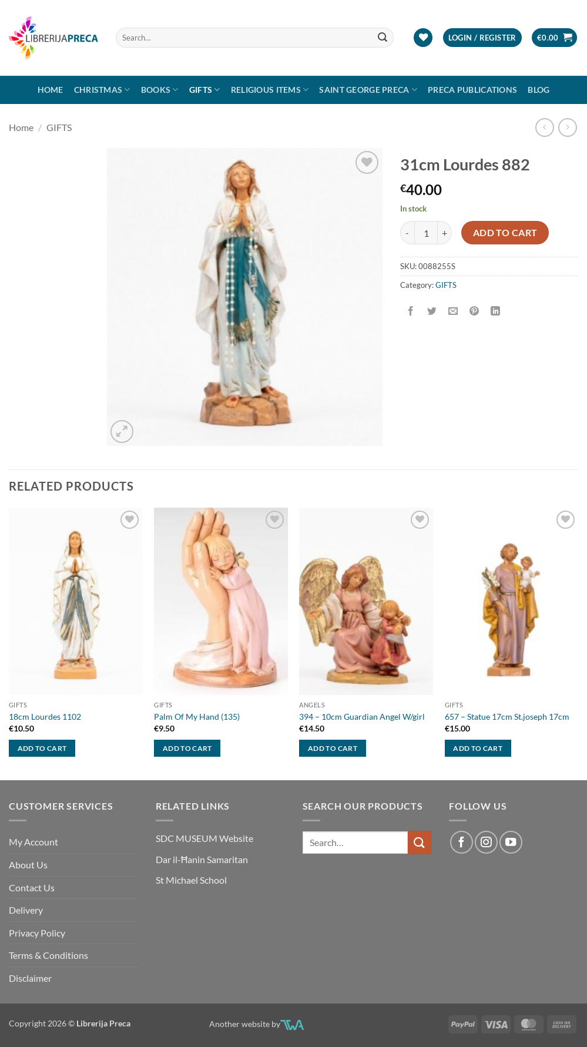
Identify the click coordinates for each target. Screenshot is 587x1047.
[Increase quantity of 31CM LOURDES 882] (445, 232)
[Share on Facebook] (411, 311)
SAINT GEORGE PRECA (368, 89)
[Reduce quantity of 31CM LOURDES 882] (407, 232)
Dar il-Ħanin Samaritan (202, 859)
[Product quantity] (426, 232)
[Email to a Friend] (453, 311)
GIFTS (204, 89)
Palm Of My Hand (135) (197, 717)
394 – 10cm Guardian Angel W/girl (362, 717)
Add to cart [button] (42, 748)
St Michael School (191, 879)
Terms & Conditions (48, 955)
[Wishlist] (423, 38)
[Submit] (383, 38)
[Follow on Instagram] (486, 842)
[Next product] (544, 127)
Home (50, 90)
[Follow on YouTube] (510, 842)
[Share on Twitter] (432, 311)
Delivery (26, 909)
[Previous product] (567, 127)
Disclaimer (30, 978)
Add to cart (505, 232)
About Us (28, 864)
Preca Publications (472, 90)
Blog (538, 90)
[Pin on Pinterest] (474, 311)
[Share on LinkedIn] (495, 311)
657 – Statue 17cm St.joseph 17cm (507, 717)
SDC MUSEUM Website (204, 838)
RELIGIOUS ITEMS (270, 89)
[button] (482, 38)
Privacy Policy (37, 932)
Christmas (102, 89)
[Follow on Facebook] (461, 842)
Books (160, 89)
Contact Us (32, 887)
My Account (33, 841)
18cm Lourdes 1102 (45, 717)
